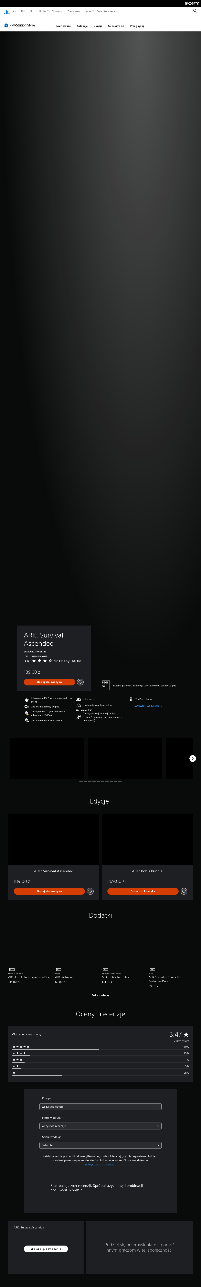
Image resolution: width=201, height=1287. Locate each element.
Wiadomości (73, 10)
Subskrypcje (116, 22)
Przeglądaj (137, 22)
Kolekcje (82, 22)
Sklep (88, 10)
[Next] (192, 754)
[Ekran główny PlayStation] (7, 11)
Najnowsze (63, 22)
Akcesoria (57, 10)
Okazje (97, 22)
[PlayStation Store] (20, 21)
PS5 (23, 10)
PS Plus (43, 10)
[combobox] (100, 1103)
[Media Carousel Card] (47, 754)
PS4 (32, 10)
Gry (14, 10)
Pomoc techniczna (105, 10)
